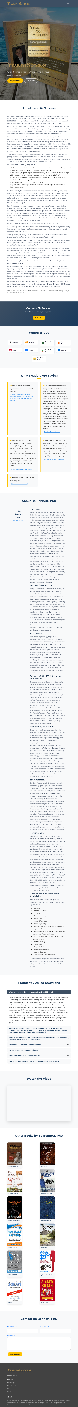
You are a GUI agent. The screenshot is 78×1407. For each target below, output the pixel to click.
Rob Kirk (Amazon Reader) (52, 432)
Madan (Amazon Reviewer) (19, 484)
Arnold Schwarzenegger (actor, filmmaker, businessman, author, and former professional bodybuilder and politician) (21, 397)
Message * (11, 1335)
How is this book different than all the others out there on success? (34, 1061)
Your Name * (12, 1327)
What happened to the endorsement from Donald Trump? (31, 992)
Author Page (11, 1385)
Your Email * (44, 1327)
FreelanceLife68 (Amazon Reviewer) (22, 469)
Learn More (31, 81)
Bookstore (10, 1391)
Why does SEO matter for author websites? (25, 1045)
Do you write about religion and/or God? (24, 1050)
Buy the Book (15, 81)
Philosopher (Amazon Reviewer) (54, 459)
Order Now (39, 318)
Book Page (11, 1383)
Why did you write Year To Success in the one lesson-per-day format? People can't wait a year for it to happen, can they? (38, 1038)
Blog (8, 1388)
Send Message (15, 1354)
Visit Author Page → (19, 520)
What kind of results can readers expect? (24, 1056)
